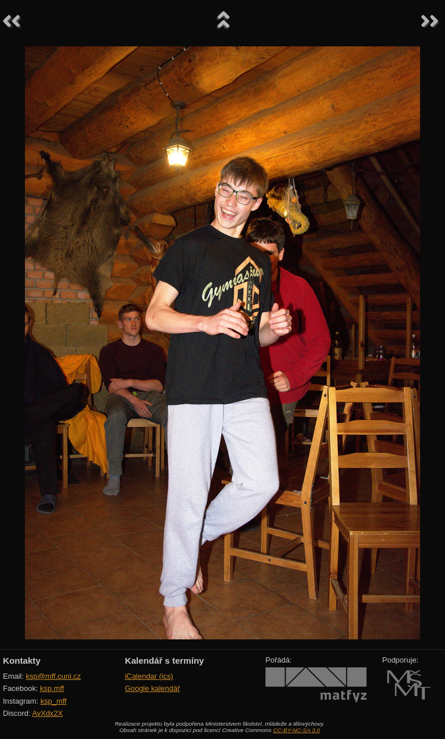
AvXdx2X (47, 713)
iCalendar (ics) (149, 676)
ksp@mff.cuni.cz (53, 676)
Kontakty (22, 660)
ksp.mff (52, 688)
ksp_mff (54, 701)
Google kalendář (152, 688)
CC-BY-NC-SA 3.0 (296, 730)
